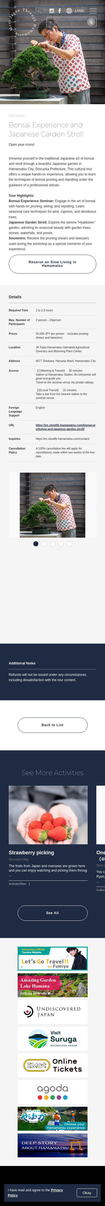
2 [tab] (44, 544)
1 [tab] (36, 544)
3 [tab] (52, 544)
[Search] (91, 22)
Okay (87, 1193)
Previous (4, 506)
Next (100, 506)
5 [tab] (69, 544)
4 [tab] (61, 544)
